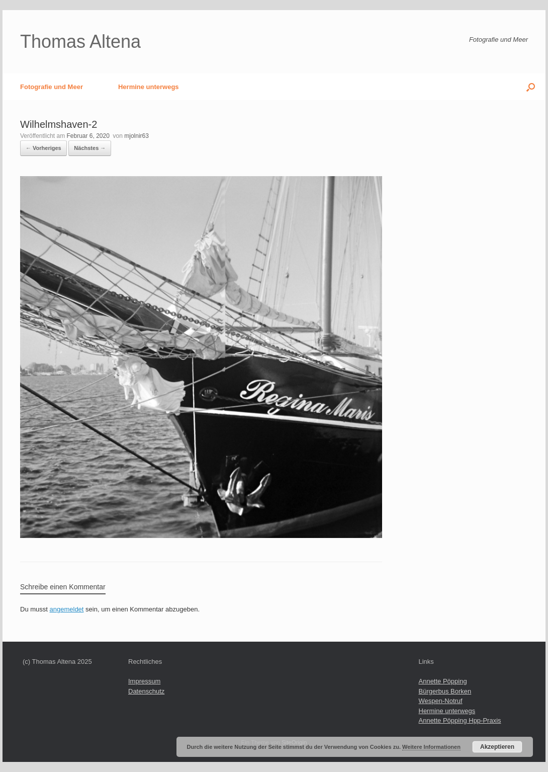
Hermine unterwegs (148, 87)
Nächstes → (90, 148)
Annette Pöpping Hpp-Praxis (460, 720)
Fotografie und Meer (51, 87)
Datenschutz (146, 691)
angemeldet (67, 609)
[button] (530, 86)
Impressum (144, 681)
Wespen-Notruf (441, 701)
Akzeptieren (497, 746)
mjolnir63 (136, 135)
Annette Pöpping (443, 681)
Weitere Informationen (431, 747)
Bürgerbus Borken (445, 691)
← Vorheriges (43, 148)
